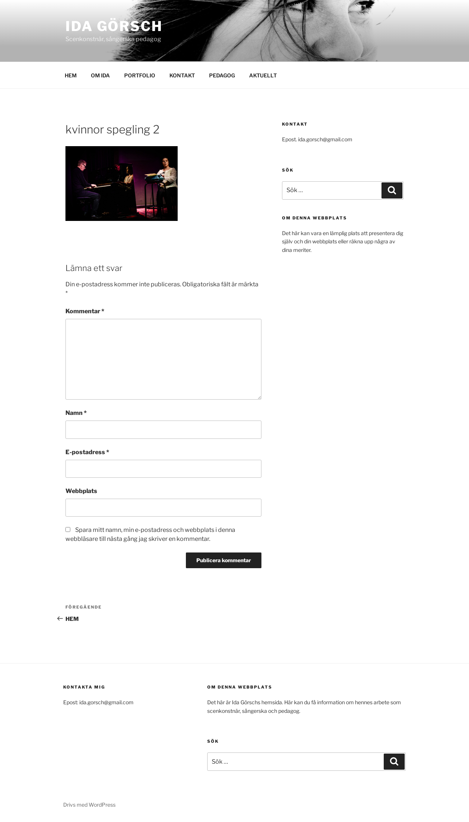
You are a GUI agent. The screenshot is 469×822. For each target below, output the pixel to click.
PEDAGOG (222, 75)
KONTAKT (182, 75)
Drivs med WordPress (89, 804)
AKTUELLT (263, 75)
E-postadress (87, 452)
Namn (76, 412)
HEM (71, 75)
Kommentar (84, 311)
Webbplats (81, 491)
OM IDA (100, 75)
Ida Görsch (114, 26)
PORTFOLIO (139, 75)
